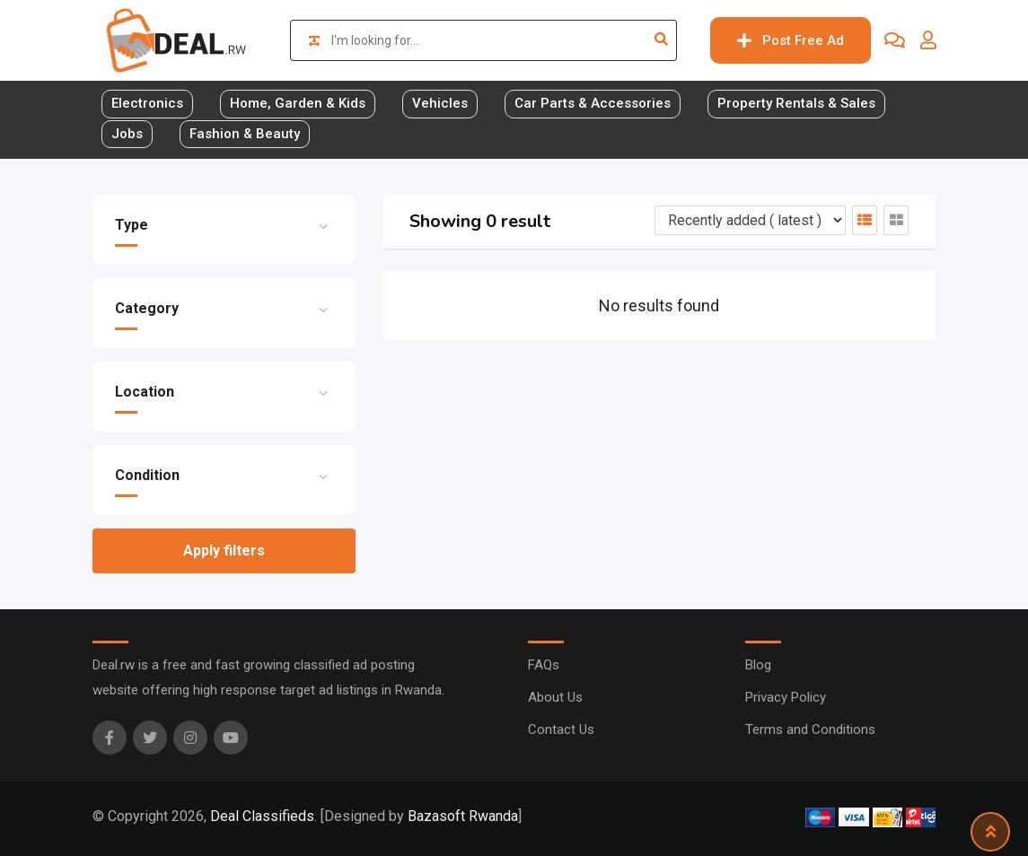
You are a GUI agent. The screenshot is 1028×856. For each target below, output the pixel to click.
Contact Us (561, 729)
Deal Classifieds (262, 816)
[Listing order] (750, 220)
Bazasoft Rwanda (463, 816)
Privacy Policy (785, 697)
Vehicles (440, 103)
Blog (758, 665)
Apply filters (224, 550)
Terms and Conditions (810, 729)
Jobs (127, 134)
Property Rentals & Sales (796, 103)
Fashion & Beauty (244, 134)
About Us (555, 697)
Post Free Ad (790, 40)
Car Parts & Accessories (592, 103)
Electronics (147, 103)
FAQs (543, 665)
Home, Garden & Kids (297, 103)
